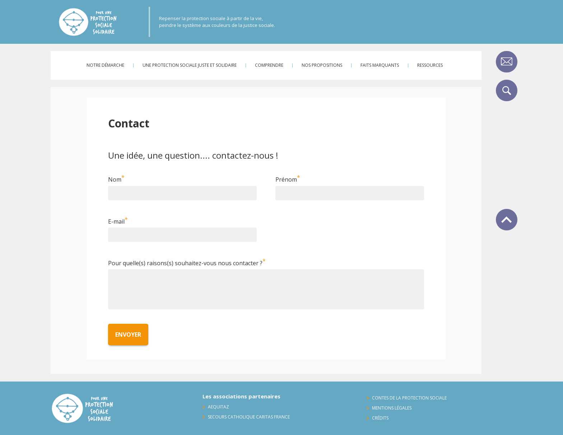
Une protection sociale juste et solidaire (190, 65)
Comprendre (269, 65)
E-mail (116, 221)
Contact (506, 61)
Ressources (430, 65)
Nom (114, 180)
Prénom (286, 180)
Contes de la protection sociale (409, 398)
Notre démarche (105, 65)
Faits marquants (379, 65)
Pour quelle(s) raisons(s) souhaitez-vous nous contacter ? (185, 263)
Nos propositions (322, 65)
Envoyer (128, 334)
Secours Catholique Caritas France (249, 417)
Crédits (380, 418)
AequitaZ (218, 407)
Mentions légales (391, 408)
